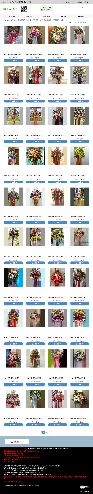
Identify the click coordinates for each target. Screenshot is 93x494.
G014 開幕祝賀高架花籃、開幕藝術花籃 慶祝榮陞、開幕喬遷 (66, 216)
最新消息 (63, 16)
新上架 (77, 23)
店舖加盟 (79, 2)
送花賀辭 (81, 16)
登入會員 (66, 2)
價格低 (87, 23)
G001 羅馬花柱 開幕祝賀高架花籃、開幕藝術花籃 (19, 54)
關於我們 (46, 16)
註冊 (72, 2)
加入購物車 (13, 61)
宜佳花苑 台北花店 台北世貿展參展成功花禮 (16, 2)
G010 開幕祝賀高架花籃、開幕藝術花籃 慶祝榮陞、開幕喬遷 (66, 378)
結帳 (86, 2)
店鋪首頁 (12, 16)
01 (43, 432)
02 (46, 432)
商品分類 (29, 16)
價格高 (82, 23)
